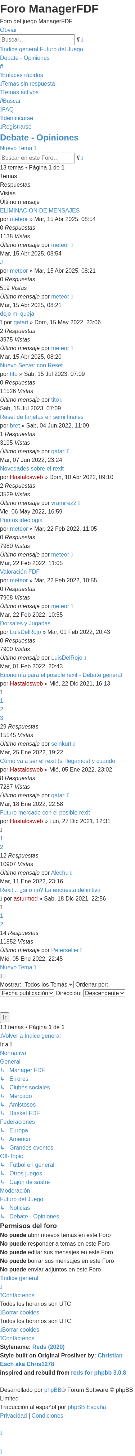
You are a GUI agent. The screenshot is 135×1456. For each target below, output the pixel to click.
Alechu (59, 873)
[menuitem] (1, 66)
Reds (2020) (48, 1347)
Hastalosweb (26, 477)
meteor (19, 219)
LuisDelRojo (25, 632)
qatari (21, 322)
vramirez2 (63, 503)
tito (14, 374)
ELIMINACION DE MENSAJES (40, 210)
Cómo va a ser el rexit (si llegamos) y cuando (57, 761)
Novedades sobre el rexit (32, 469)
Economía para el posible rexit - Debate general (61, 675)
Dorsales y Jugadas (25, 623)
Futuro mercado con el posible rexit (45, 813)
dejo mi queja (17, 314)
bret (15, 426)
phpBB (53, 1390)
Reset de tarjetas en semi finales (42, 417)
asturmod (26, 899)
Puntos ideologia (21, 520)
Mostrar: (37, 985)
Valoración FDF (20, 572)
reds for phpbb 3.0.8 (98, 1373)
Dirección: (90, 993)
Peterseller (64, 950)
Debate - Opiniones (39, 137)
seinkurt (61, 744)
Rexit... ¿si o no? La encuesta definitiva (50, 890)
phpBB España (87, 1407)
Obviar (8, 30)
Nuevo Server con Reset (31, 365)
